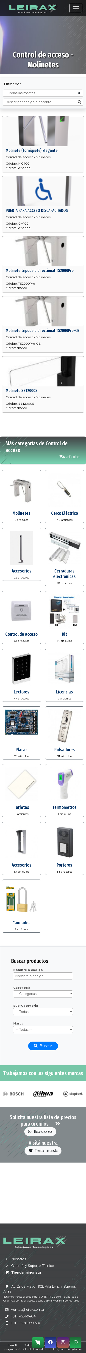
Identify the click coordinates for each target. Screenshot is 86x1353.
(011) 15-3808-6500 (26, 1323)
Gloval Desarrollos (34, 1349)
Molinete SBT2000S (21, 390)
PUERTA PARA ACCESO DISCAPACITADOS (37, 210)
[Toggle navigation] (75, 8)
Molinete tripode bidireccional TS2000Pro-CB (42, 330)
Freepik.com (74, 1349)
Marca (18, 1023)
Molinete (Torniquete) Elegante (32, 150)
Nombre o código (28, 970)
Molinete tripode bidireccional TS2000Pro (40, 270)
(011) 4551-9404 (23, 1316)
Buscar (43, 1046)
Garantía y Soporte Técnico (28, 1266)
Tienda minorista (43, 1150)
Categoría (21, 987)
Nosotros (14, 1259)
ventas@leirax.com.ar (28, 1310)
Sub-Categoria (25, 1005)
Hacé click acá (40, 1131)
